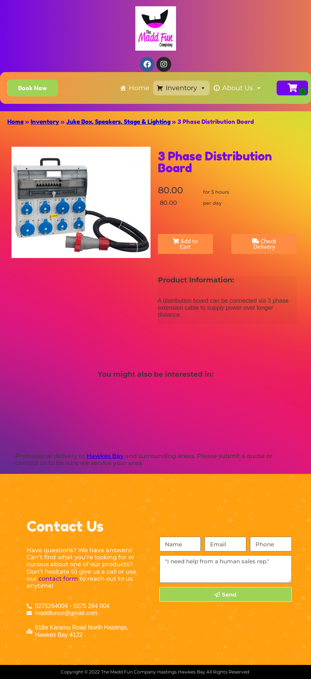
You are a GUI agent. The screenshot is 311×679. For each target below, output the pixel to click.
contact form (58, 578)
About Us (242, 88)
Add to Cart (185, 243)
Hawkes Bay (105, 455)
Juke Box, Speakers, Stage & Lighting (118, 121)
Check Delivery (264, 243)
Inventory (186, 88)
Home (139, 88)
